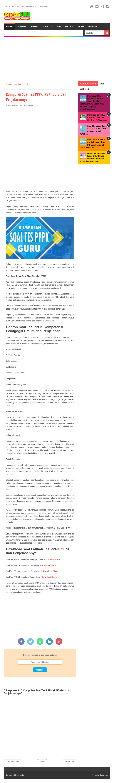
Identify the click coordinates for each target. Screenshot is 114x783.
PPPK (36, 105)
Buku (59, 26)
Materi (81, 26)
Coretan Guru (20, 775)
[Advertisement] (57, 58)
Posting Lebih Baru (12, 761)
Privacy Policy (31, 6)
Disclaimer (44, 6)
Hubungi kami (18, 6)
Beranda (42, 761)
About (7, 6)
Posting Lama (69, 761)
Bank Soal (69, 26)
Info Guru (34, 26)
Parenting (92, 26)
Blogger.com (104, 775)
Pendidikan (21, 26)
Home (9, 26)
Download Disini (53, 559)
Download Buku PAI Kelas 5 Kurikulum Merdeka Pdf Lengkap (97, 117)
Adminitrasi (48, 26)
